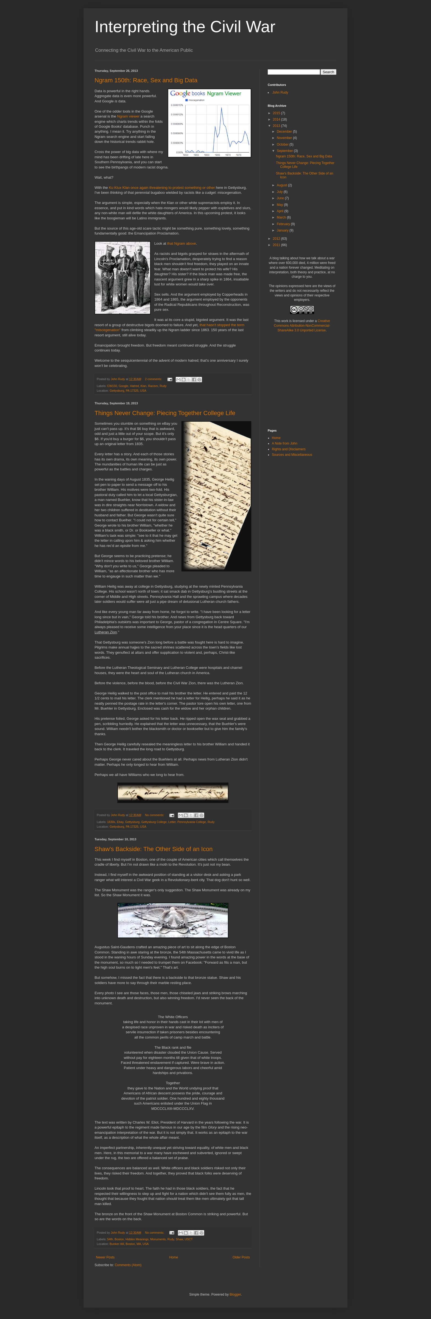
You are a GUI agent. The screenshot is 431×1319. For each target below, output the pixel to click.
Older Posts (241, 1257)
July (280, 192)
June (281, 198)
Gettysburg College (154, 822)
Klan (143, 386)
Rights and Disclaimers (289, 449)
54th (110, 1239)
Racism (153, 386)
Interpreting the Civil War (185, 26)
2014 (277, 119)
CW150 (112, 386)
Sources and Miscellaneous (292, 455)
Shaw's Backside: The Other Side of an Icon (153, 849)
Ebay (120, 822)
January (283, 230)
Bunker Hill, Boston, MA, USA (129, 1244)
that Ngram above (181, 243)
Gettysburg (132, 822)
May (280, 205)
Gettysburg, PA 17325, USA (128, 390)
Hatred (134, 386)
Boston (119, 1239)
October (283, 144)
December (285, 131)
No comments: (155, 815)
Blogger (235, 1294)
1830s (111, 822)
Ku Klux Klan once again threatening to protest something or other (162, 188)
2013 (277, 126)
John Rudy (280, 92)
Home (173, 1257)
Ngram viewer (128, 116)
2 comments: (154, 379)
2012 (277, 239)
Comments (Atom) (128, 1265)
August (282, 185)
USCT (189, 1239)
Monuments (158, 1239)
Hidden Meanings (136, 1239)
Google (123, 386)
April (280, 211)
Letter (172, 822)
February (284, 224)
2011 (277, 245)
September (285, 151)
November (285, 138)
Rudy (163, 386)
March (282, 217)
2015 (277, 113)
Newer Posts (105, 1257)
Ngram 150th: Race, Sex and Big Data (146, 80)
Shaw (179, 1239)
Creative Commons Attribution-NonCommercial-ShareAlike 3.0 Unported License (302, 325)
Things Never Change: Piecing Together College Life (165, 413)
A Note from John (284, 443)
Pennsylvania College (191, 822)
